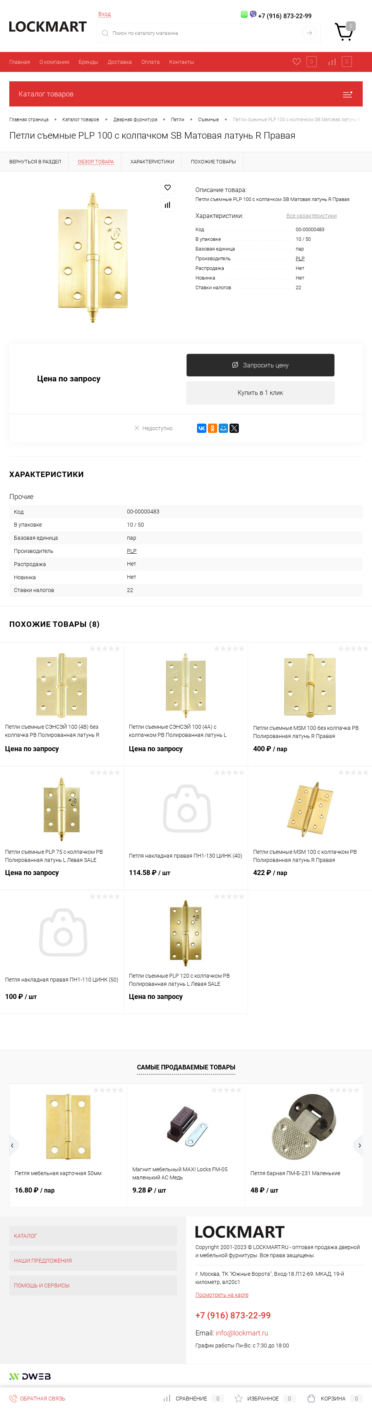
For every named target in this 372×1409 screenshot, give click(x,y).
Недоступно (153, 428)
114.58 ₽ (185, 878)
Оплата (150, 62)
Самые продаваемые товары (186, 1067)
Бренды (88, 62)
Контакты (181, 62)
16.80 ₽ (35, 1190)
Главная (19, 62)
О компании (54, 62)
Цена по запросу (69, 379)
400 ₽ (310, 754)
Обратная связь (37, 1398)
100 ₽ (61, 1002)
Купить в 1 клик (260, 392)
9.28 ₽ (149, 1190)
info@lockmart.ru (242, 1333)
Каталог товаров (186, 93)
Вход (104, 14)
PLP (300, 258)
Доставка (120, 62)
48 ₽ (264, 1190)
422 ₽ (310, 878)
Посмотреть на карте (222, 1295)
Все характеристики (311, 216)
